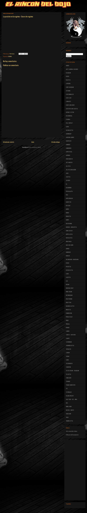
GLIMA (67, 126)
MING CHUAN (69, 291)
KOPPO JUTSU (69, 234)
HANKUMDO (68, 148)
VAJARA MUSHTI (70, 396)
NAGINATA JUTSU (70, 306)
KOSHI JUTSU (69, 238)
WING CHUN (68, 406)
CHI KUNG (68, 91)
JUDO (67, 173)
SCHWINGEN (69, 342)
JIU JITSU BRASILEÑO (71, 170)
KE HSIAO (68, 205)
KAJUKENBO (68, 187)
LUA (67, 281)
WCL (67, 403)
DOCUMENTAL (69, 116)
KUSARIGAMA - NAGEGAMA (72, 259)
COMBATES (68, 101)
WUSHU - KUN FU (70, 410)
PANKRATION (69, 313)
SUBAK (67, 356)
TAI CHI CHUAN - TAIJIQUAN (72, 370)
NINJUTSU (68, 309)
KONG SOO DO (69, 231)
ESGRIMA (10, 56)
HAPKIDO (68, 155)
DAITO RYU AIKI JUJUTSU (72, 109)
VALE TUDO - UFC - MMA (71, 399)
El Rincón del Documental (72, 435)
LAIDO (67, 274)
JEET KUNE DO (69, 162)
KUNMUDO (68, 252)
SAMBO (67, 331)
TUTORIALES (69, 392)
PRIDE (67, 320)
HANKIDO (68, 144)
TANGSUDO (68, 378)
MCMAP (67, 284)
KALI (67, 195)
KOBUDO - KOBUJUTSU (71, 227)
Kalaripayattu (69, 191)
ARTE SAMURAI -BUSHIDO (72, 69)
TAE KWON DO (69, 363)
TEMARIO (68, 381)
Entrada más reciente (8, 142)
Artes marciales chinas (71, 431)
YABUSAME (68, 414)
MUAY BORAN (69, 299)
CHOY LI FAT (68, 98)
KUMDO (67, 248)
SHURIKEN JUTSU (70, 345)
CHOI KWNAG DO (70, 94)
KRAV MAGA (68, 241)
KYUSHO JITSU (69, 270)
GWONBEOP (68, 134)
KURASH (68, 256)
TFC (67, 388)
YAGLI (67, 417)
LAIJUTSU (68, 277)
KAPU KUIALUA (69, 198)
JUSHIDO (68, 180)
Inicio (32, 142)
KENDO (67, 213)
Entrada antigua (55, 142)
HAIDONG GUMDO (70, 137)
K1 (66, 184)
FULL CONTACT (69, 123)
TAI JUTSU (68, 374)
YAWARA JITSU (69, 421)
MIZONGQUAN (69, 295)
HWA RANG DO (69, 159)
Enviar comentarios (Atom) (35, 147)
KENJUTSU (68, 216)
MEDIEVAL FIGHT (69, 288)
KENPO (67, 220)
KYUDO (67, 263)
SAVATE (68, 338)
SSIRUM (68, 352)
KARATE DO (68, 202)
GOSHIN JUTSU (69, 130)
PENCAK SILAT (69, 317)
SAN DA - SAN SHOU (71, 335)
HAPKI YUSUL (69, 152)
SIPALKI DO (68, 349)
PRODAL (68, 324)
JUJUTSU (68, 177)
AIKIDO (67, 65)
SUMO (67, 360)
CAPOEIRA (68, 83)
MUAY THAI (68, 302)
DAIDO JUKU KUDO (70, 105)
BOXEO (67, 76)
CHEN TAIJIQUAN (70, 87)
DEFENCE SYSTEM (70, 112)
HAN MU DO (68, 141)
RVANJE (67, 327)
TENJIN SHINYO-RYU (70, 385)
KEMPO (67, 209)
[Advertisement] (31, 124)
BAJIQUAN (68, 73)
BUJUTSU (68, 80)
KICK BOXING (69, 223)
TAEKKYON (68, 367)
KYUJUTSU (68, 266)
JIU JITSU (68, 166)
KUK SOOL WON (69, 245)
